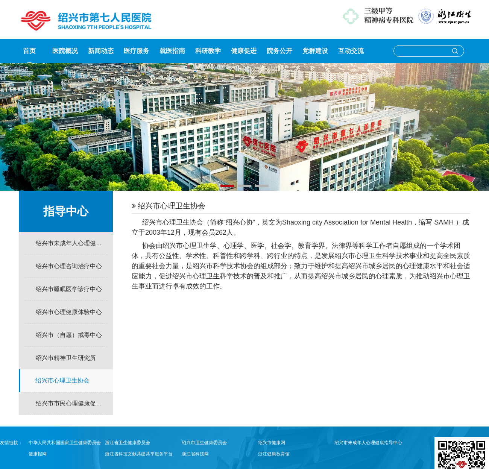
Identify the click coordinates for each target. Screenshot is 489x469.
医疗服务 (136, 51)
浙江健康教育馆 (274, 454)
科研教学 (208, 51)
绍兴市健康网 (271, 442)
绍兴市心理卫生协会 (62, 380)
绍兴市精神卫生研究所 (66, 358)
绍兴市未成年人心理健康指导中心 (71, 243)
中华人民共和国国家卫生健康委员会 (65, 442)
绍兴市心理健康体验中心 (69, 312)
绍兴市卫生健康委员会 (204, 442)
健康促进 (244, 51)
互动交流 (351, 51)
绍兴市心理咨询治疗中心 (69, 266)
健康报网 (38, 454)
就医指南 (172, 51)
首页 (29, 51)
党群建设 (315, 51)
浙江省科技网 (195, 454)
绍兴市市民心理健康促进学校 (71, 403)
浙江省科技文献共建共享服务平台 (139, 454)
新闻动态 (101, 51)
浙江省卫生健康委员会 (127, 442)
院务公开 (279, 51)
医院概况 (65, 51)
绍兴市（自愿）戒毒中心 (69, 335)
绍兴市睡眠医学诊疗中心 (69, 289)
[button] (227, 186)
